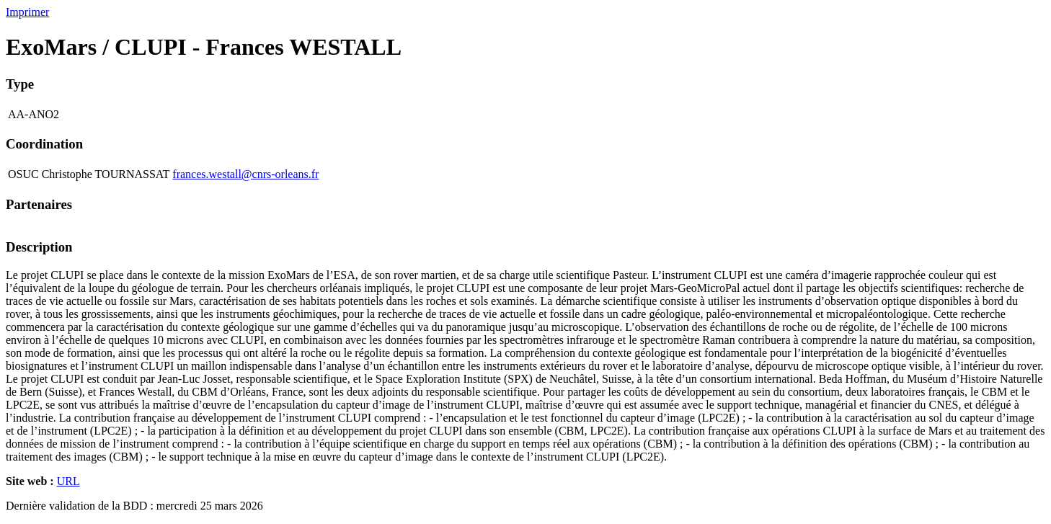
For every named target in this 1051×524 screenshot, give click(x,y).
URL (68, 481)
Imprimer (27, 12)
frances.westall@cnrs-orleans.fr (245, 174)
